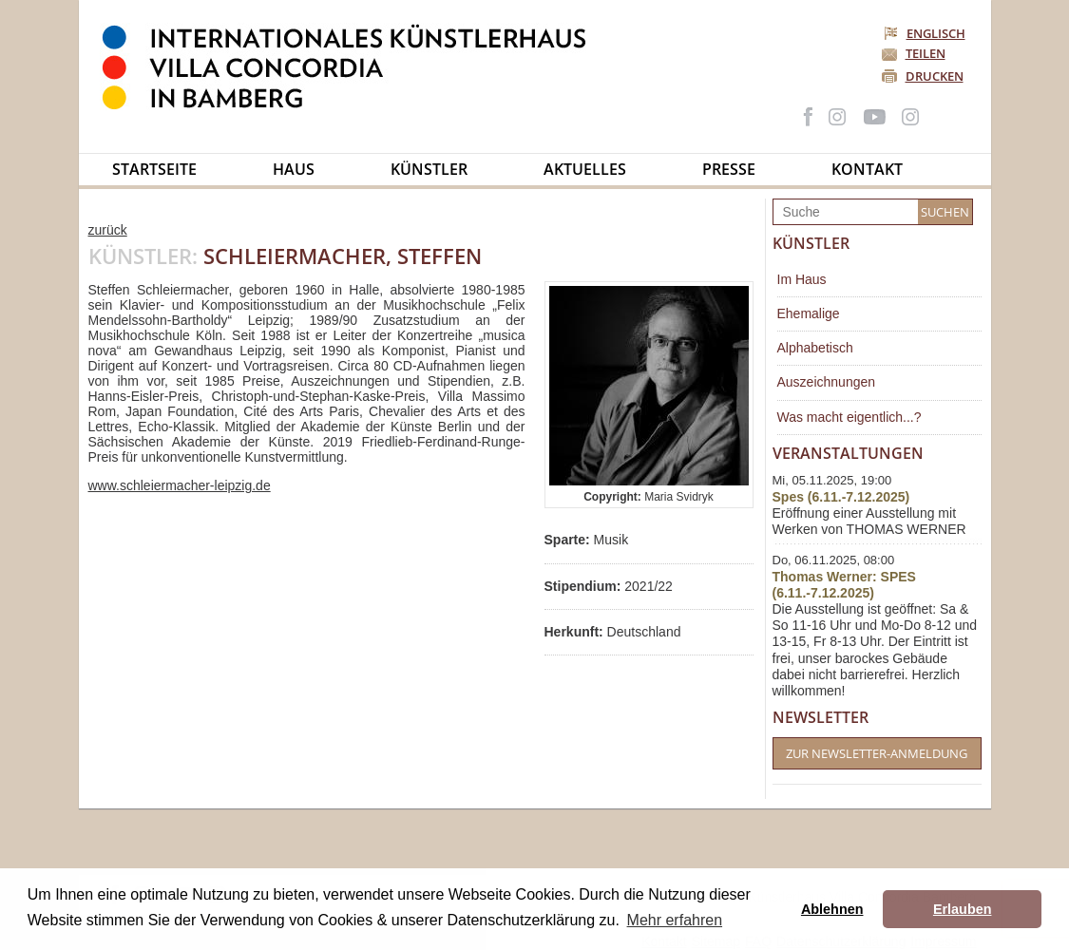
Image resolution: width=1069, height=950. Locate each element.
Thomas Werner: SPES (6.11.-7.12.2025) (844, 584)
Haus (294, 169)
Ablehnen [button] (832, 909)
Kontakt (867, 169)
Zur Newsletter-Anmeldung (876, 753)
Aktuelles (585, 169)
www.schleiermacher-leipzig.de (179, 485)
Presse (728, 169)
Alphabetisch (815, 347)
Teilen (925, 53)
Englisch (926, 33)
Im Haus (802, 279)
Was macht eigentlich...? (849, 417)
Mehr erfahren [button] (675, 920)
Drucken (935, 76)
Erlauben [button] (962, 909)
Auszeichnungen (826, 382)
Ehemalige (808, 313)
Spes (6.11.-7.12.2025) (841, 496)
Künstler (429, 169)
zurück (107, 230)
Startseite (154, 169)
